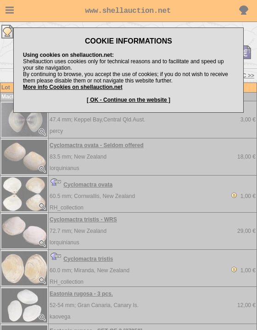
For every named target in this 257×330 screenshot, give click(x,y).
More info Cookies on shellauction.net (73, 87)
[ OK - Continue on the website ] (128, 100)
